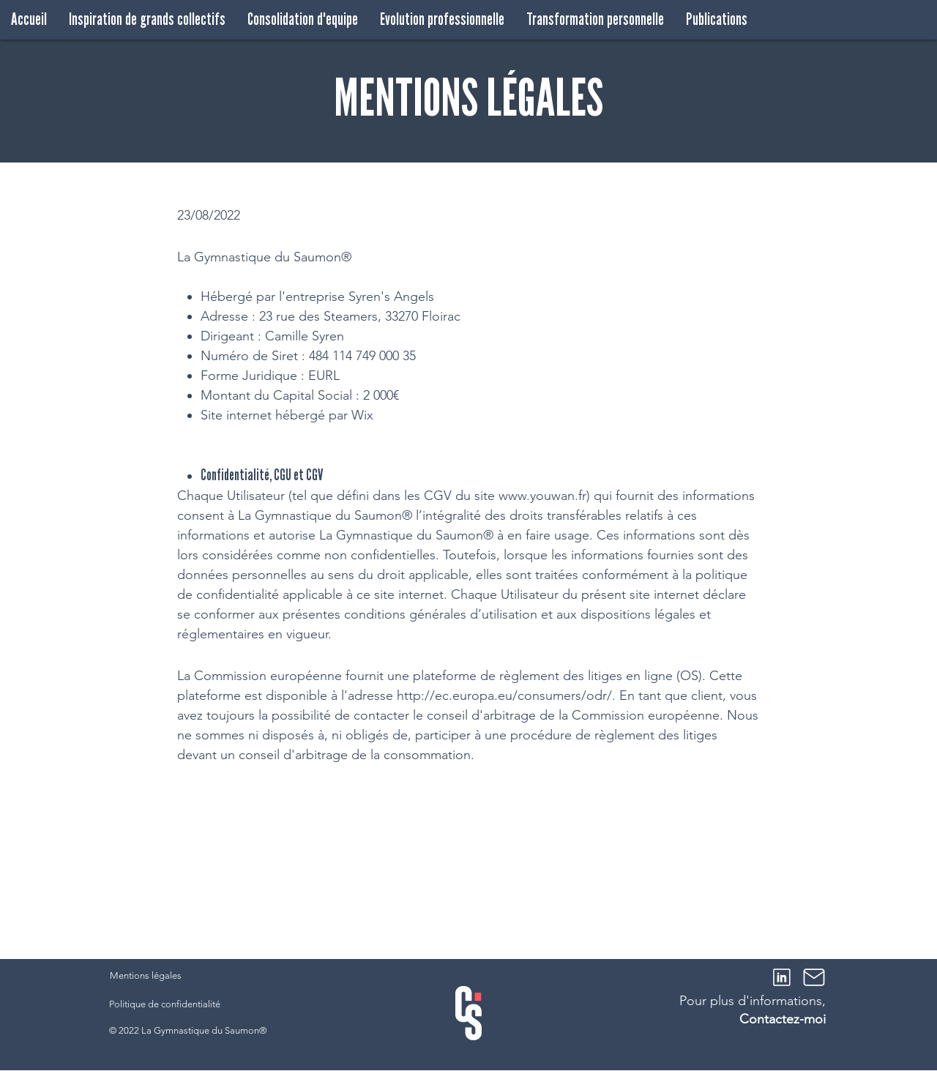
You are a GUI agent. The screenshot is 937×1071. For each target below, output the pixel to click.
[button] (147, 19)
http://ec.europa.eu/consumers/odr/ (504, 695)
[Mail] (814, 977)
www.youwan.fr (542, 496)
